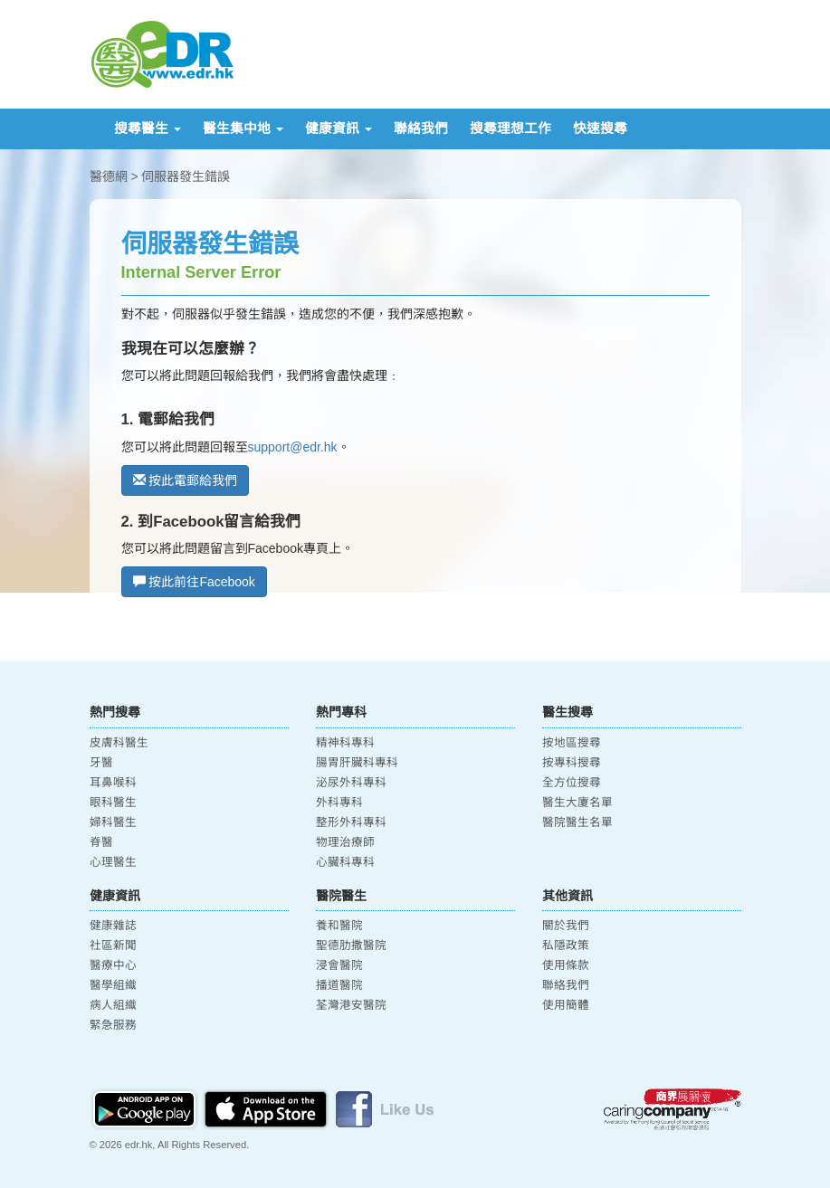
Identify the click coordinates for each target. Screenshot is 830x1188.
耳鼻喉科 (113, 782)
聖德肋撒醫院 (351, 945)
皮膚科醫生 (119, 743)
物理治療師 (345, 842)
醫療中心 (113, 965)
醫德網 (109, 176)
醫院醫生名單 (577, 822)
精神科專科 (345, 743)
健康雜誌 (113, 925)
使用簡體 (565, 1005)
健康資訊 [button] (338, 128)
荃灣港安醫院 (351, 1005)
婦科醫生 (113, 822)
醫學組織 (113, 985)
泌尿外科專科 (351, 782)
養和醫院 (339, 925)
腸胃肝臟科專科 (357, 762)
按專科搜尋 (571, 762)
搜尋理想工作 (510, 128)
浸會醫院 (339, 965)
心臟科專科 (345, 862)
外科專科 (339, 802)
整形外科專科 (351, 822)
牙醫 (101, 762)
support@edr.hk (293, 447)
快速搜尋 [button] (600, 128)
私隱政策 (565, 945)
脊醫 (101, 842)
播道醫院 (339, 985)
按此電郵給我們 (185, 480)
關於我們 (565, 925)
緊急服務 (113, 1025)
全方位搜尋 (571, 782)
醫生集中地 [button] (243, 128)
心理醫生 (113, 862)
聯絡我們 (421, 128)
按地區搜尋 (571, 743)
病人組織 (113, 1005)
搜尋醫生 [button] (147, 128)
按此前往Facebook (194, 582)
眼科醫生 (113, 802)
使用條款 (565, 965)
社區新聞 (113, 945)
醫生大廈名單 (577, 802)
